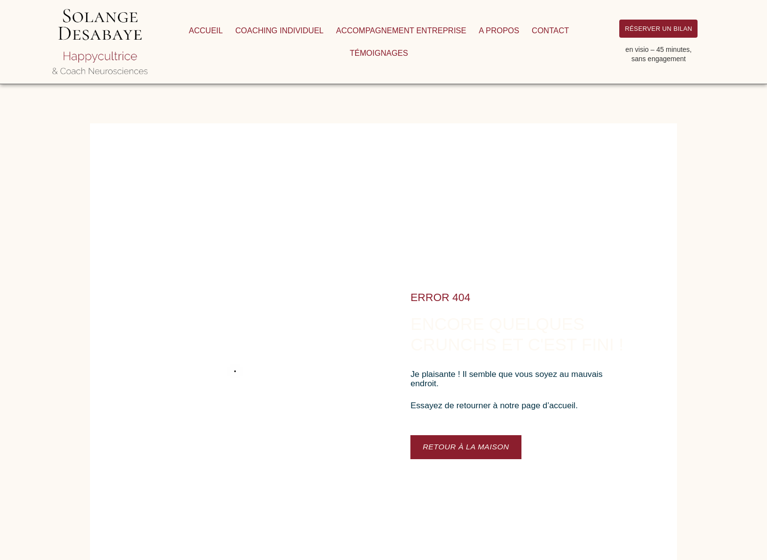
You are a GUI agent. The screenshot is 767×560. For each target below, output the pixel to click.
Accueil (206, 30)
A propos (499, 30)
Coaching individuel (279, 30)
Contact (550, 30)
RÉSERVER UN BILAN (659, 27)
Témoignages (379, 53)
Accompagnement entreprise (401, 30)
